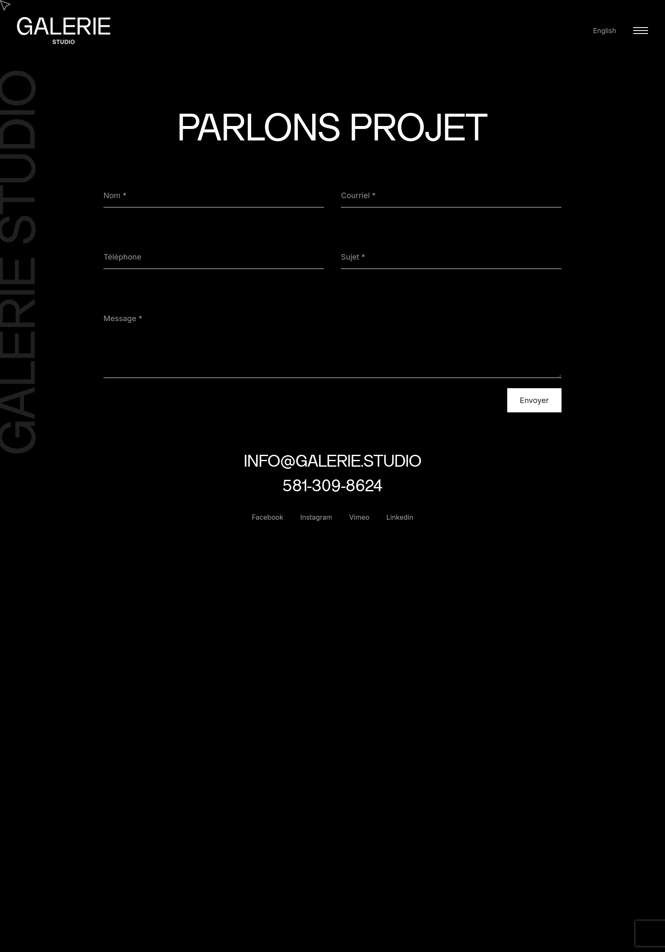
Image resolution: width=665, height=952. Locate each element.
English (604, 30)
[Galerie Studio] (63, 39)
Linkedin (399, 517)
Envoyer (534, 400)
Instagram (316, 517)
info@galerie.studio (333, 460)
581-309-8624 (332, 485)
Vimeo (359, 517)
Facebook (267, 517)
